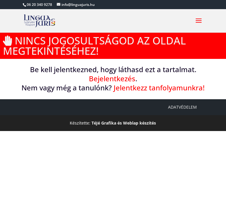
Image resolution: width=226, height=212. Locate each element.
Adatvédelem (182, 107)
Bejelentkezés (112, 78)
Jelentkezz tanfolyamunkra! (159, 87)
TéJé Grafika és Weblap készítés (124, 123)
